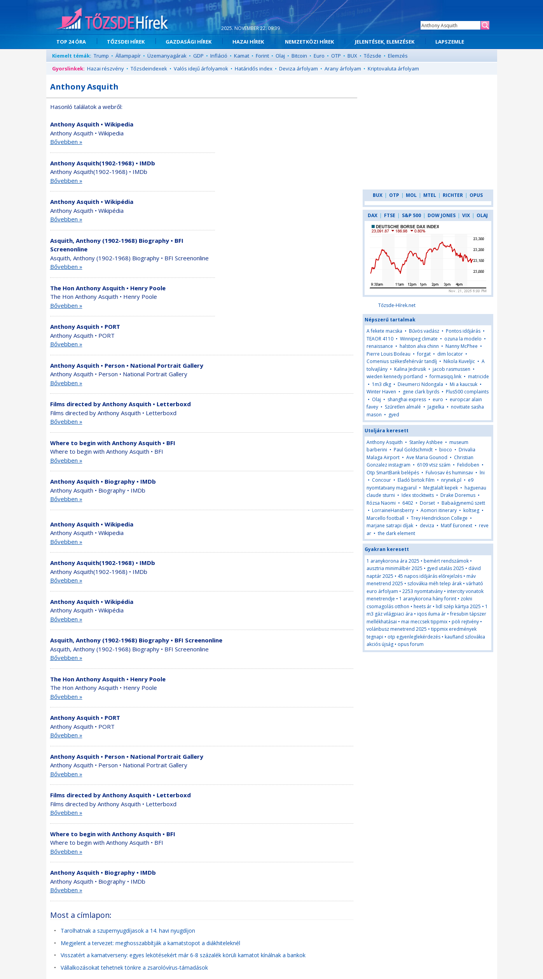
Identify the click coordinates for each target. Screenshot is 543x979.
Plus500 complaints (467, 391)
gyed (393, 414)
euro (438, 399)
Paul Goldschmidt (413, 449)
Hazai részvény (105, 68)
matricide (478, 376)
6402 (407, 503)
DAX (372, 215)
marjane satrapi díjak (390, 525)
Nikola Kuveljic (459, 361)
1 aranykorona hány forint (427, 598)
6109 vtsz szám (433, 464)
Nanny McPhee (461, 346)
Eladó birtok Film (416, 480)
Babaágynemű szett (463, 503)
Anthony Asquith (385, 442)
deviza (427, 525)
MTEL (429, 195)
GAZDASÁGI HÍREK (188, 41)
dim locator (450, 354)
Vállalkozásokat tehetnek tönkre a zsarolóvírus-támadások (134, 967)
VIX (466, 215)
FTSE (389, 215)
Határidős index (253, 68)
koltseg (471, 510)
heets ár (422, 606)
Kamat (241, 55)
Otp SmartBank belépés (393, 472)
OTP (336, 55)
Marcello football (385, 518)
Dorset (427, 503)
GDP (198, 55)
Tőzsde (372, 55)
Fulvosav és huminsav (449, 472)
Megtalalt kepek (440, 487)
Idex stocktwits (418, 495)
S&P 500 (411, 215)
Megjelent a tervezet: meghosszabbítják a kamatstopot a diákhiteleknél (150, 943)
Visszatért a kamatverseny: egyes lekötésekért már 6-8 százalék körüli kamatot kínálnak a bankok (183, 955)
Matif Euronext (456, 525)
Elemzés (398, 55)
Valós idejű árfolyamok (201, 68)
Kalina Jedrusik (410, 369)
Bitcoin (299, 55)
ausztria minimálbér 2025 (395, 568)
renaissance (380, 346)
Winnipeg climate (419, 338)
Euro (319, 55)
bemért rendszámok (446, 561)
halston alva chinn (419, 346)
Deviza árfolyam (298, 68)
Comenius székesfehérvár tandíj (402, 361)
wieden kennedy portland (395, 376)
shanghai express (407, 399)
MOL (411, 195)
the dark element (396, 533)
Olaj (280, 55)
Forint (262, 55)
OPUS (476, 195)
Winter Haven (381, 391)
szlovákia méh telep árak (434, 583)
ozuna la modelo (463, 338)
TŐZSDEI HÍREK (126, 41)
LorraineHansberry (393, 510)
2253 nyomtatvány (422, 591)
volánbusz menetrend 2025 (397, 629)
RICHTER (453, 195)
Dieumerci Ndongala (420, 384)
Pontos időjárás (463, 331)
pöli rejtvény (465, 621)
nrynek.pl (451, 480)
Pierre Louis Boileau (388, 354)
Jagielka (436, 407)
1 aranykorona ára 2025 (393, 561)
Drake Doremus (457, 495)
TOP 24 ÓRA (71, 41)
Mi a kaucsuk (463, 384)
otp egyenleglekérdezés (414, 636)
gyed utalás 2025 (445, 568)
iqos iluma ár (431, 614)
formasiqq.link (445, 376)
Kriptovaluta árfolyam (393, 68)
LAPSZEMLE (449, 41)
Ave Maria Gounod (426, 457)
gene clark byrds (421, 391)
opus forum (411, 644)
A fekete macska (384, 331)
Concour (381, 480)
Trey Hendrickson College (439, 518)
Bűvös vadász (424, 331)
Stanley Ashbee (426, 442)
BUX (352, 55)
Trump (101, 55)
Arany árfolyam (343, 68)
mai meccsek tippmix (424, 621)
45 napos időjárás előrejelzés (430, 576)
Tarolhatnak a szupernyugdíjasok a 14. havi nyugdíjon (128, 930)
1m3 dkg (381, 384)
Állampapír (128, 55)
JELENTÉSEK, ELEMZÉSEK (384, 41)
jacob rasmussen (451, 369)
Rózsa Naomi (381, 503)
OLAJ (482, 215)
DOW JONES (442, 215)
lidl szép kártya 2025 (458, 606)
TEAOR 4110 (380, 338)
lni (482, 472)
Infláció (218, 55)
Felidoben (468, 464)
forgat (424, 354)
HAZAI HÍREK (248, 41)
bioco (445, 449)
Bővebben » (66, 142)
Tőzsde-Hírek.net (397, 305)
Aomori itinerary (439, 510)
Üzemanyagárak (167, 55)
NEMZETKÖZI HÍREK (309, 41)
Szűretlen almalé (403, 407)
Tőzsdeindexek (149, 68)
